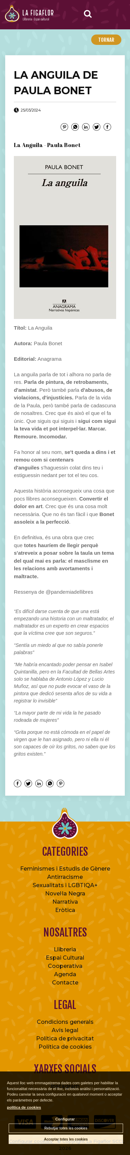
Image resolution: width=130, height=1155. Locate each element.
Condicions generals (65, 1022)
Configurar (65, 1119)
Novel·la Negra (65, 893)
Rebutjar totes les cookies (65, 1128)
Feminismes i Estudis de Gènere (65, 868)
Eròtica (65, 910)
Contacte (65, 982)
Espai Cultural (65, 957)
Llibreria (65, 949)
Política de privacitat (65, 1038)
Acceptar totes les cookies (66, 1139)
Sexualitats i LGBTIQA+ (65, 885)
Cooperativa (65, 966)
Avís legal (65, 1030)
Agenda (65, 974)
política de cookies (24, 1107)
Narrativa (65, 902)
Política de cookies (65, 1047)
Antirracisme (65, 877)
